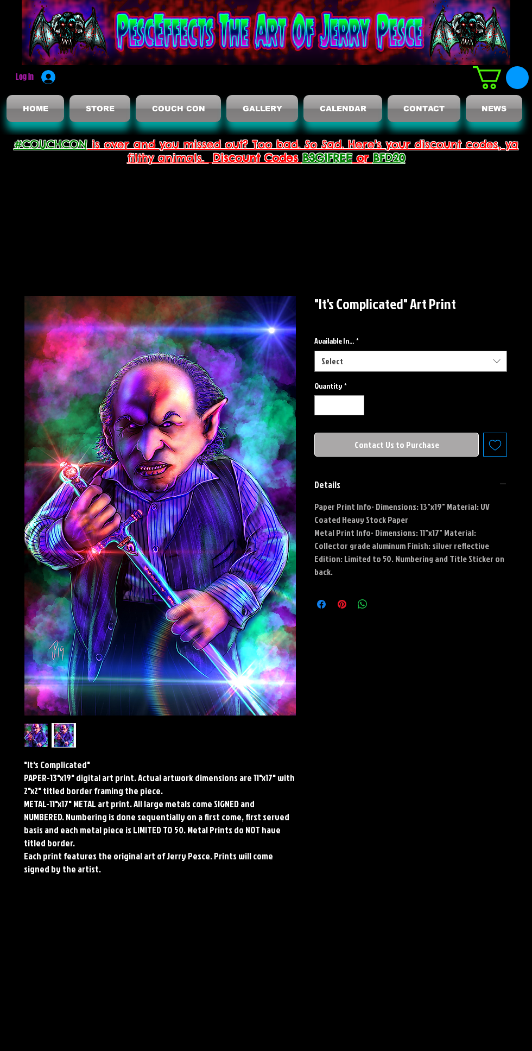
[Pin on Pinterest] (342, 604)
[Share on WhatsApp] (362, 604)
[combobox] (410, 361)
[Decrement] (323, 405)
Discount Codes (257, 157)
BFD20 (389, 157)
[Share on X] (383, 604)
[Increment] (356, 405)
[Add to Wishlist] (495, 445)
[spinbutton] (339, 405)
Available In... (336, 340)
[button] (501, 77)
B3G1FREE (327, 157)
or (362, 157)
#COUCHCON (50, 144)
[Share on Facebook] (321, 604)
